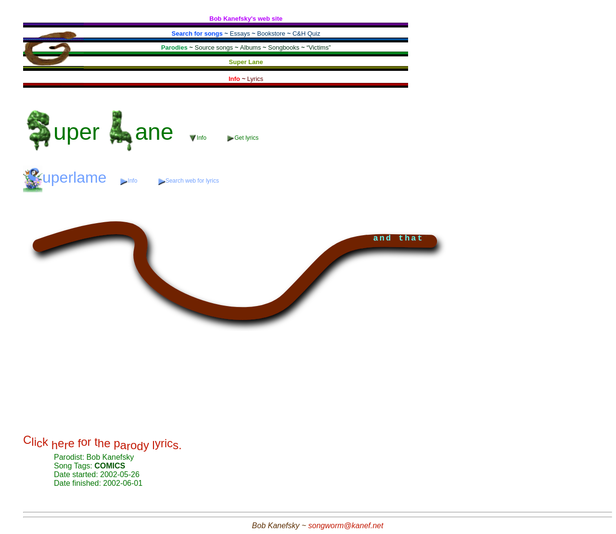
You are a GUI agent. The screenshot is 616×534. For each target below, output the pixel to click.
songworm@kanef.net (346, 525)
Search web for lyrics (188, 181)
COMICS (109, 466)
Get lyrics (242, 138)
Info (199, 138)
